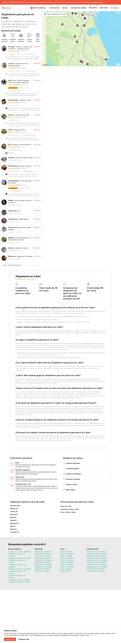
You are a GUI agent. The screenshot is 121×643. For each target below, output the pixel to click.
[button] (87, 463)
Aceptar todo (10, 639)
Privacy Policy (93, 635)
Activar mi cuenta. (97, 2)
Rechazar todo (24, 639)
